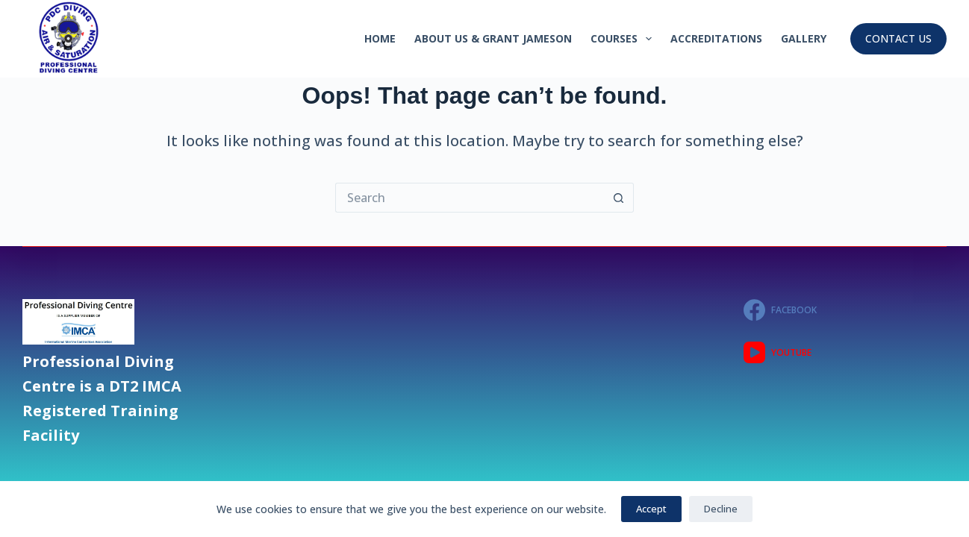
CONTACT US (898, 38)
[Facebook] (845, 310)
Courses (624, 39)
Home (380, 38)
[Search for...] (469, 198)
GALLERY (803, 38)
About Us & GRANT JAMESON (493, 38)
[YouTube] (845, 352)
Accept (651, 508)
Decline (721, 508)
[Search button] (619, 198)
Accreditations (716, 38)
